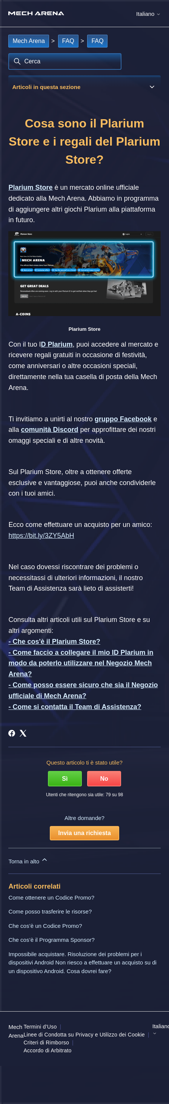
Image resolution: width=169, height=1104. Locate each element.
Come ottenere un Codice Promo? (51, 897)
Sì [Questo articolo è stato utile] (65, 778)
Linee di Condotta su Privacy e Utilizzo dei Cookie (83, 1035)
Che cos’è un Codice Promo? (45, 926)
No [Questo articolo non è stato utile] (104, 778)
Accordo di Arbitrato (47, 1050)
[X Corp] (23, 733)
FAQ (68, 41)
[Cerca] (65, 61)
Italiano (148, 14)
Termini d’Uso (40, 1027)
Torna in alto (28, 860)
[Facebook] (11, 733)
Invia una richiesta (84, 833)
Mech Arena (28, 41)
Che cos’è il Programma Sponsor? (51, 940)
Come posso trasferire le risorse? (50, 911)
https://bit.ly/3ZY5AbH (41, 535)
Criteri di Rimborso (46, 1043)
